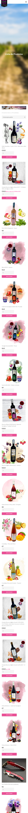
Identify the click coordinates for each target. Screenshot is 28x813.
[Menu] (26, 2)
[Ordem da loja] (14, 117)
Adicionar (9, 157)
